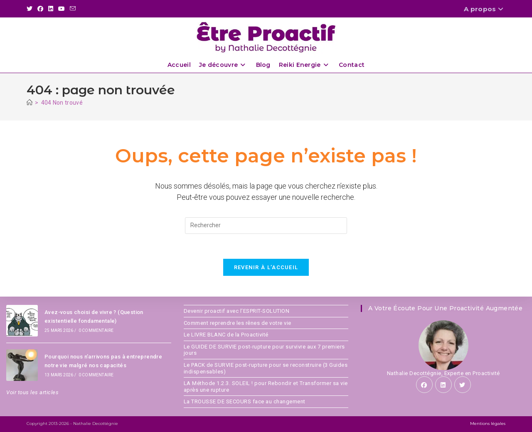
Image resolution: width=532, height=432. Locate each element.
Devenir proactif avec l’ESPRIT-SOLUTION (237, 311)
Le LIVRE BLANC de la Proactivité (226, 334)
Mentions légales (487, 423)
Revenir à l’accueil (266, 267)
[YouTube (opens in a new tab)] (61, 9)
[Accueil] (29, 102)
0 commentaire (96, 330)
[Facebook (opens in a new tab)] (40, 9)
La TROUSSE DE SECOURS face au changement (244, 401)
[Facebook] (424, 384)
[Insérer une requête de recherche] (266, 225)
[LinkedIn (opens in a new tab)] (51, 9)
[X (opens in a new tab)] (31, 9)
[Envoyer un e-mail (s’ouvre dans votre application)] (72, 9)
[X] (462, 384)
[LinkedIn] (443, 384)
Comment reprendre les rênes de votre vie (237, 323)
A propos (484, 9)
